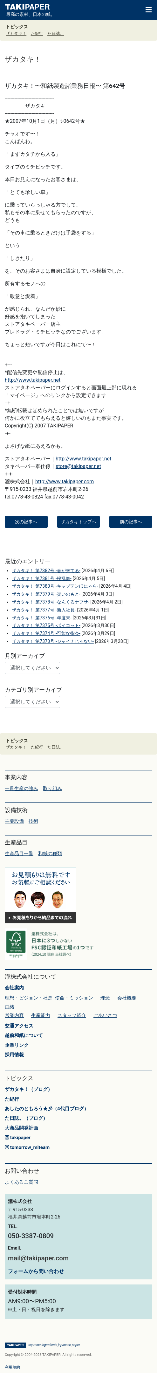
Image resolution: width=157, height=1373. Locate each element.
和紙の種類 (50, 853)
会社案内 (14, 988)
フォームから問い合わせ (36, 1271)
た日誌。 (55, 33)
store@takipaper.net (78, 466)
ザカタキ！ (16, 33)
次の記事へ (26, 521)
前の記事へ (131, 521)
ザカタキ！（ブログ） (28, 1089)
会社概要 (126, 998)
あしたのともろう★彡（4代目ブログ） (47, 1109)
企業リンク (17, 1045)
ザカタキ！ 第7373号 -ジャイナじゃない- (52, 641)
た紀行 (37, 33)
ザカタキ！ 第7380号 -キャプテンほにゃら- (55, 586)
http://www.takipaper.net (32, 380)
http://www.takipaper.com (64, 482)
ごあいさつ (105, 1015)
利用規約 (12, 1367)
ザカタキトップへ (78, 521)
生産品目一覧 (19, 853)
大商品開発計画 (21, 1128)
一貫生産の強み (21, 788)
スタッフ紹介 (72, 1015)
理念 (105, 998)
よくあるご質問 (21, 1182)
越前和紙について (24, 1035)
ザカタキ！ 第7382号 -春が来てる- (46, 570)
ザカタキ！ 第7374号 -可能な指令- (46, 633)
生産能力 (40, 1015)
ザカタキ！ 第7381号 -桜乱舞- (41, 578)
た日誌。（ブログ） (26, 1118)
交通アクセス (19, 1026)
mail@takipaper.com (38, 1258)
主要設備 (14, 821)
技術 (33, 821)
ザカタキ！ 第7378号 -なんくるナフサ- (50, 602)
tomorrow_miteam (27, 1147)
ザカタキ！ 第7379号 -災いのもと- (46, 594)
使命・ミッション (74, 998)
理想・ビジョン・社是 (28, 998)
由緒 (9, 1007)
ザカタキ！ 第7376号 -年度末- (41, 618)
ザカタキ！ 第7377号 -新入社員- (44, 610)
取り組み (52, 788)
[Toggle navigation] (145, 9)
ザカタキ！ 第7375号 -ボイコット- (46, 625)
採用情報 (14, 1055)
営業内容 (14, 1015)
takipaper (18, 1137)
